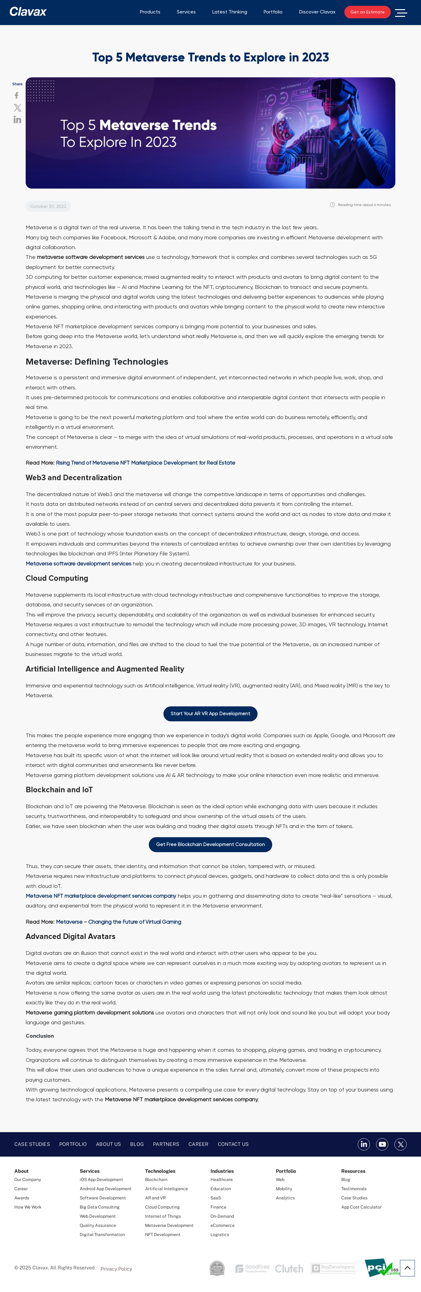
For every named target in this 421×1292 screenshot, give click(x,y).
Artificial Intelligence (166, 1189)
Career (199, 1144)
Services (186, 12)
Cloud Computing (162, 1207)
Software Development (103, 1198)
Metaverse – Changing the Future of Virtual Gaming (121, 922)
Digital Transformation (102, 1234)
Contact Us (233, 1144)
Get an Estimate (367, 11)
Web (280, 1179)
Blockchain (156, 1179)
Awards (21, 1198)
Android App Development (106, 1189)
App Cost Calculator (361, 1207)
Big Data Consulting (100, 1207)
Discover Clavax (317, 12)
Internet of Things (163, 1216)
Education (220, 1189)
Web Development (98, 1216)
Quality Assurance (98, 1225)
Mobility (284, 1189)
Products (150, 12)
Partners (166, 1144)
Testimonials (354, 1189)
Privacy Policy (116, 1269)
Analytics (285, 1198)
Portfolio (273, 12)
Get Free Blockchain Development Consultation (210, 845)
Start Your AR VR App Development (211, 713)
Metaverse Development (169, 1225)
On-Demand (222, 1216)
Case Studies (32, 1144)
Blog (137, 1144)
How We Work (28, 1207)
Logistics (219, 1234)
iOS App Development (101, 1179)
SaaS (215, 1198)
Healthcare (221, 1179)
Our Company (27, 1179)
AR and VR (155, 1198)
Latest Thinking (229, 12)
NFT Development (163, 1234)
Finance (218, 1207)
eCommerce (222, 1225)
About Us (108, 1144)
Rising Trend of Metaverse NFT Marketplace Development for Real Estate (148, 462)
